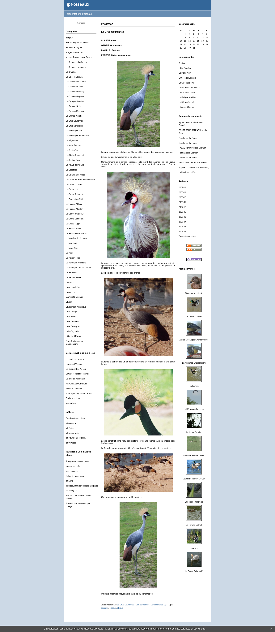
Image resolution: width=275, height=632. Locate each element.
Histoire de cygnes (74, 47)
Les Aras (70, 282)
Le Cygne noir (72, 189)
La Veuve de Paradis (75, 165)
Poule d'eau (194, 386)
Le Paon (69, 253)
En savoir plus (197, 628)
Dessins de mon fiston (75, 418)
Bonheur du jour (73, 398)
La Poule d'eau (72, 150)
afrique (120, 608)
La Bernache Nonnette (76, 67)
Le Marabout (71, 243)
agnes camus (185, 122)
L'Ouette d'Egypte (74, 336)
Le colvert (194, 548)
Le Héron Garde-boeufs (76, 233)
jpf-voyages (71, 443)
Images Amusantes (74, 52)
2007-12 (182, 207)
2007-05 (182, 227)
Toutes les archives (187, 236)
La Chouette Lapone (75, 96)
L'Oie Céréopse (73, 326)
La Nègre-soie (72, 140)
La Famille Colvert (194, 525)
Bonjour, (69, 38)
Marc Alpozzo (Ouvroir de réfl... (79, 393)
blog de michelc (73, 466)
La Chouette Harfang (75, 92)
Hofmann (183, 153)
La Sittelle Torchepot (75, 155)
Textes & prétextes (74, 388)
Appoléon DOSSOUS (188, 168)
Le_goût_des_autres (75, 359)
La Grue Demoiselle (74, 126)
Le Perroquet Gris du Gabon (78, 268)
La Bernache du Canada (76, 62)
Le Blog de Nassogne (75, 379)
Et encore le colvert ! (194, 293)
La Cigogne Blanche (75, 101)
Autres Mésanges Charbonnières (194, 340)
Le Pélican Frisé (73, 258)
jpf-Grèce (70, 428)
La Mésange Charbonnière (77, 136)
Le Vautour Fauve (74, 277)
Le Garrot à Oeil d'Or (75, 214)
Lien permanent (142, 605)
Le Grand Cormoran (74, 219)
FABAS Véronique (187, 148)
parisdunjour (71, 491)
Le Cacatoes (71, 170)
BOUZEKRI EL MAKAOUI (190, 130)
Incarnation (71, 403)
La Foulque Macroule (75, 111)
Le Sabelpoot (72, 272)
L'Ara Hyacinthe (73, 287)
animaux (104, 608)
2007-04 (182, 232)
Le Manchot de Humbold (76, 238)
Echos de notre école (75, 476)
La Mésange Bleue (74, 131)
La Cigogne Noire (73, 106)
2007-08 (182, 217)
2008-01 (182, 202)
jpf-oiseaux (78, 4)
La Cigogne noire (186, 83)
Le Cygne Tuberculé (75, 194)
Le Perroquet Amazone (76, 263)
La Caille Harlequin (74, 77)
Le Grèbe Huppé (73, 224)
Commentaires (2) (158, 605)
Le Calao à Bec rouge (75, 175)
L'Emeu (69, 302)
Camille (182, 138)
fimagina (69, 481)
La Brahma (71, 72)
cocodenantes (72, 471)
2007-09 (182, 212)
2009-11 (182, 187)
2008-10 (182, 197)
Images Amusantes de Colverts (79, 57)
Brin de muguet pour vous (77, 43)
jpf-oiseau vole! (72, 433)
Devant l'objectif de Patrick (77, 374)
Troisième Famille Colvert (194, 455)
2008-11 (182, 192)
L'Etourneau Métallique (76, 307)
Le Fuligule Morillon (74, 209)
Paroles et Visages (74, 364)
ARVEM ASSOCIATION (76, 384)
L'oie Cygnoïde (72, 331)
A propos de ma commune (77, 461)
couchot (182, 163)
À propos (81, 23)
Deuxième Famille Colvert (194, 479)
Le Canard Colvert (74, 185)
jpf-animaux (71, 423)
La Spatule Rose (73, 160)
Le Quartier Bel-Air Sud (76, 369)
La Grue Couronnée (74, 121)
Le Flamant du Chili (74, 199)
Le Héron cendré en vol (194, 409)
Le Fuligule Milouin (74, 204)
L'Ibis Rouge (71, 312)
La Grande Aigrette (74, 116)
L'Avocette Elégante (74, 297)
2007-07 (182, 222)
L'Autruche (70, 292)
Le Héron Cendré (73, 228)
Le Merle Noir (72, 248)
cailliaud (182, 172)
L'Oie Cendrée (72, 321)
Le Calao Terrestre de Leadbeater (80, 180)
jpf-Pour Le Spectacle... (76, 438)
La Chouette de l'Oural (76, 82)
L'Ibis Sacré (71, 317)
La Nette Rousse (73, 145)
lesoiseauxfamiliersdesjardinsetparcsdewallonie (87, 486)
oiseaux (112, 608)
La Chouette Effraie (74, 87)
